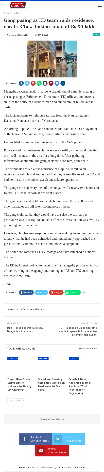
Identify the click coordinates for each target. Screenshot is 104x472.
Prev (12, 400)
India (96, 34)
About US (33, 456)
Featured (13, 358)
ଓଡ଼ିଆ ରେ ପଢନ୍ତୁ (48, 456)
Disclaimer (80, 456)
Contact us (65, 456)
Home (22, 456)
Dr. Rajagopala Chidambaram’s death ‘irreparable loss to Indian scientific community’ (78, 331)
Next (21, 400)
